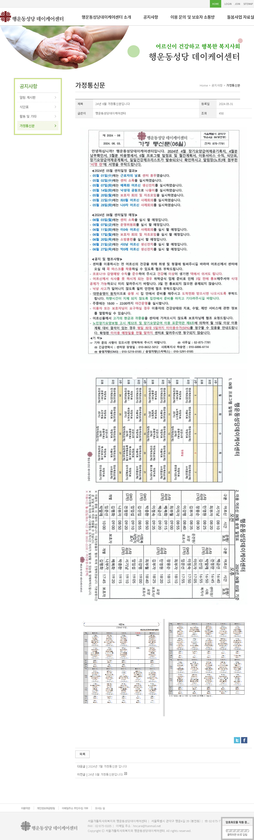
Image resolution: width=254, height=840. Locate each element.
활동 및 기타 (28, 116)
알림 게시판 (28, 97)
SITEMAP (248, 4)
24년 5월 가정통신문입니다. (105, 774)
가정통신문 (27, 125)
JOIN (237, 4)
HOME (215, 4)
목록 (82, 754)
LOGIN (228, 4)
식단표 (24, 106)
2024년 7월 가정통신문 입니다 (107, 766)
